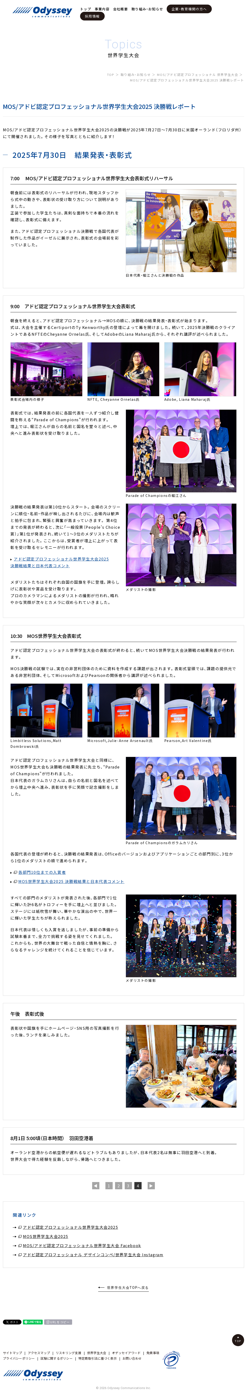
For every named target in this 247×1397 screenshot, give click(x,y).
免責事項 (152, 1352)
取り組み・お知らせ (147, 9)
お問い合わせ (132, 1358)
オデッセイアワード (126, 1352)
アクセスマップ (39, 1352)
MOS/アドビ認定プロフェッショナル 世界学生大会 (197, 74)
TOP (110, 74)
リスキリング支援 (68, 1352)
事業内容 (102, 9)
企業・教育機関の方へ (189, 9)
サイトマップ (12, 1352)
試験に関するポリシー (57, 1358)
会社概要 (120, 9)
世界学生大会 (96, 1352)
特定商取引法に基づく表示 (97, 1358)
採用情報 (92, 16)
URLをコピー (60, 1322)
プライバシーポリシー (19, 1358)
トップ (85, 9)
